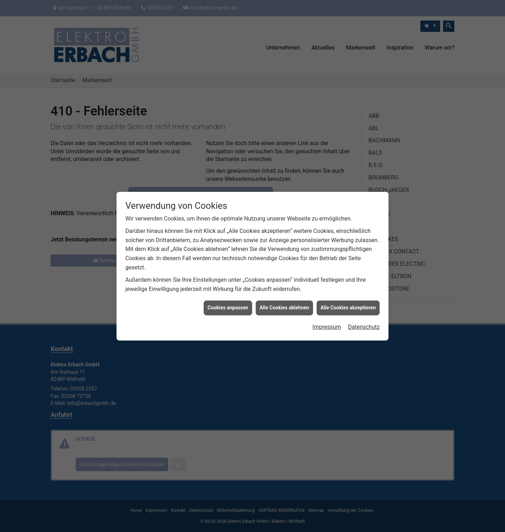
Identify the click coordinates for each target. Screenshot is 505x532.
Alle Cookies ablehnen (284, 304)
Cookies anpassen (228, 304)
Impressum (326, 323)
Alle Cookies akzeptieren (348, 304)
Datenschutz (364, 323)
